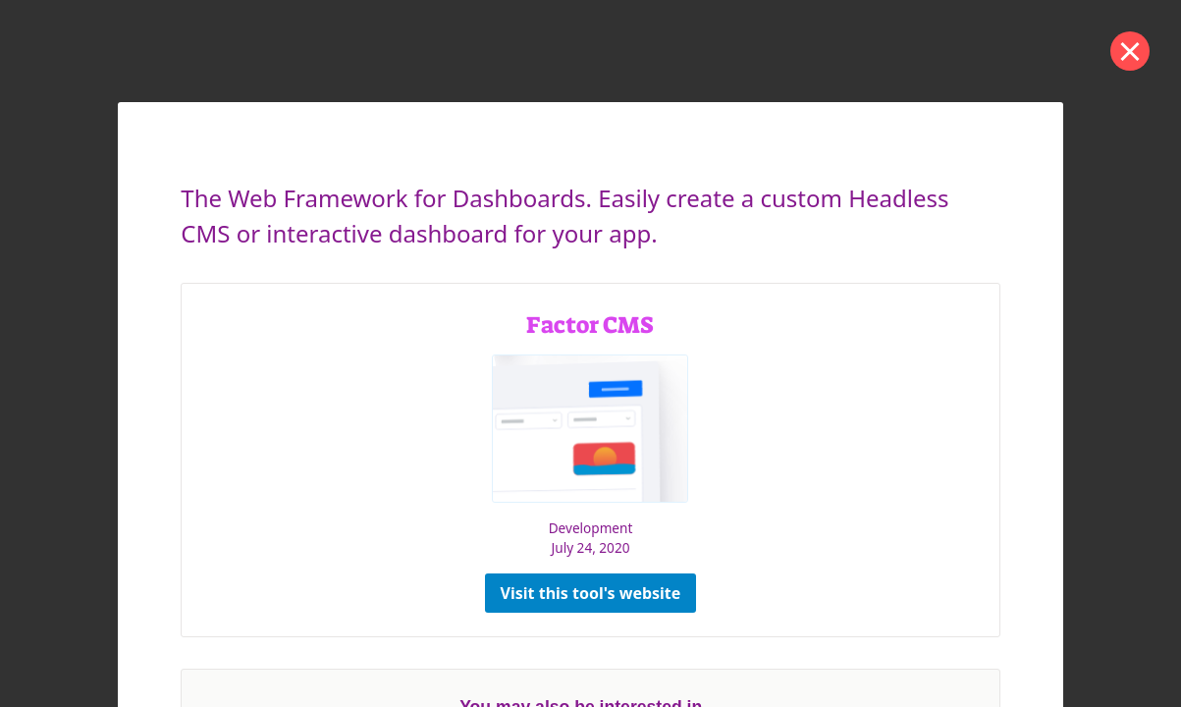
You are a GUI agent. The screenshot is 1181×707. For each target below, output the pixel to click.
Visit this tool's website (591, 593)
